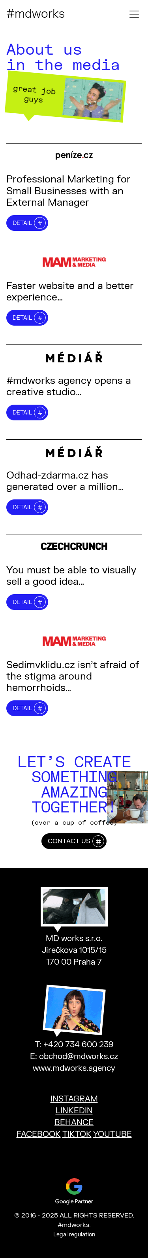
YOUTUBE (112, 1134)
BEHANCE (74, 1122)
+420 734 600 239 (78, 1045)
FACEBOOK (39, 1134)
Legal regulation (74, 1234)
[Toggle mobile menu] (134, 14)
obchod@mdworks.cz (78, 1056)
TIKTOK (77, 1134)
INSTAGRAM (74, 1099)
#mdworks (35, 14)
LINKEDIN (74, 1111)
